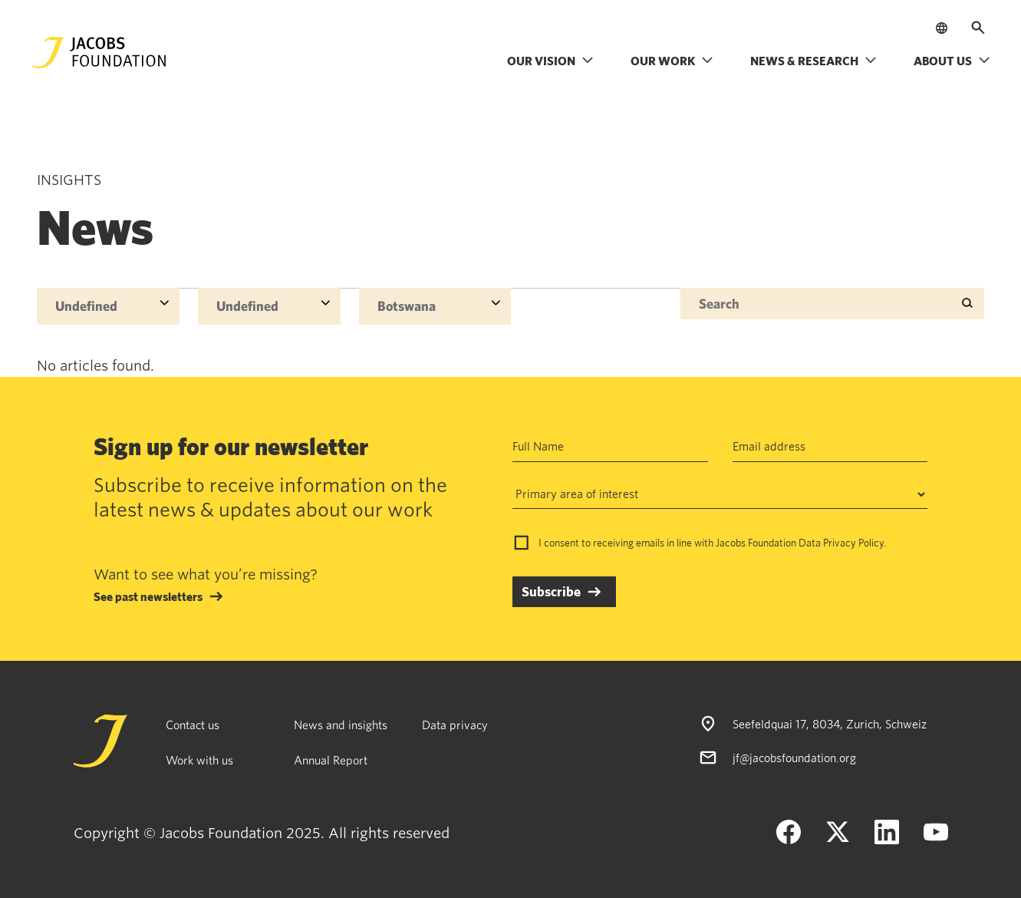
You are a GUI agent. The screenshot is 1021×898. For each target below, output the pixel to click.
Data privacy (455, 724)
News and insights (340, 724)
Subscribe (551, 591)
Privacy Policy (853, 542)
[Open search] (978, 27)
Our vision (550, 61)
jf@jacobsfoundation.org (794, 757)
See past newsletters (148, 596)
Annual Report (330, 760)
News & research (813, 61)
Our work (672, 61)
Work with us (199, 760)
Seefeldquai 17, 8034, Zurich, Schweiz (830, 724)
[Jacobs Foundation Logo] (99, 52)
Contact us (192, 724)
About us (952, 61)
